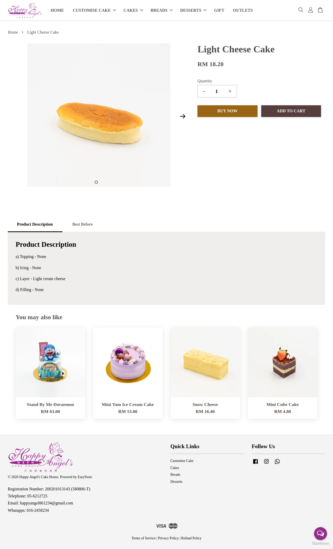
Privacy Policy (168, 538)
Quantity (204, 81)
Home (13, 32)
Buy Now (227, 111)
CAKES (133, 10)
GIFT (219, 10)
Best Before (82, 224)
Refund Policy (191, 538)
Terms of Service (143, 538)
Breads (175, 475)
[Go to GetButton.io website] (320, 543)
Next (182, 116)
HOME (57, 10)
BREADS (162, 10)
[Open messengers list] (320, 533)
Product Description (35, 224)
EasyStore (85, 477)
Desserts (176, 482)
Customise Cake (182, 461)
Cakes (174, 468)
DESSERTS (193, 10)
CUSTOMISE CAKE (94, 10)
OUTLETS (243, 10)
